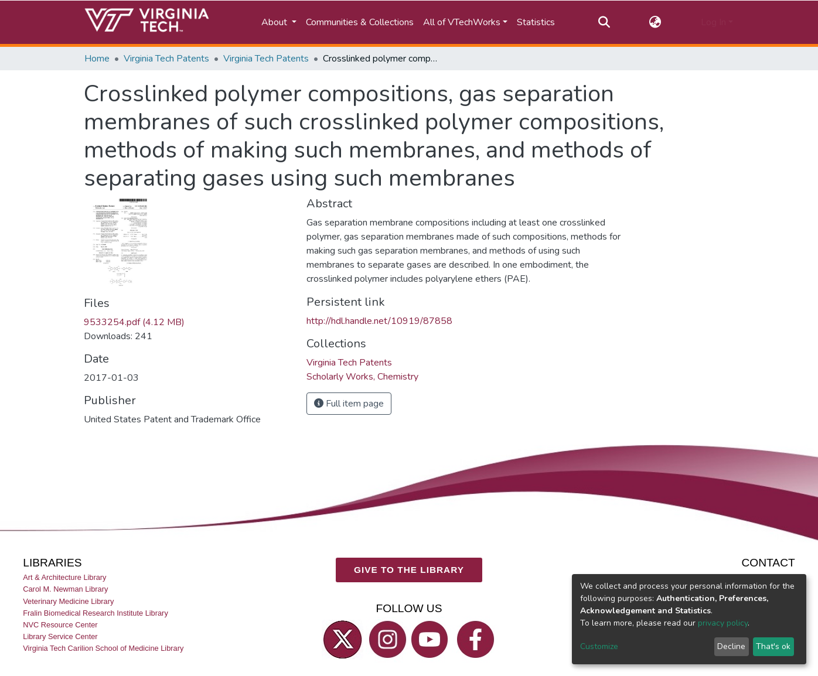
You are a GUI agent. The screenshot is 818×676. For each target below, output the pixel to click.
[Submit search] (604, 22)
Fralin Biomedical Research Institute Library (95, 612)
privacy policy (723, 623)
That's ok (773, 646)
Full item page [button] (349, 403)
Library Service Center (60, 636)
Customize (599, 646)
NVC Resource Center (60, 624)
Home (97, 58)
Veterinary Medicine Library (68, 600)
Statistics (536, 22)
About (275, 22)
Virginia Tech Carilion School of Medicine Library (103, 648)
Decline (731, 646)
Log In (713, 22)
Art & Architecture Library (64, 577)
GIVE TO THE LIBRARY (409, 570)
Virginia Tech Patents (166, 58)
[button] (655, 22)
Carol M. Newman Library (65, 589)
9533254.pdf (134, 322)
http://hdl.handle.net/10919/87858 (379, 321)
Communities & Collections (360, 22)
